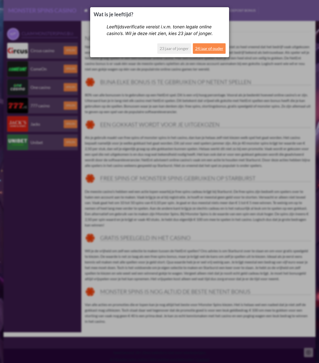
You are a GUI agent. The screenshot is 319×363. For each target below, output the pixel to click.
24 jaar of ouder (209, 48)
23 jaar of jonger (174, 48)
